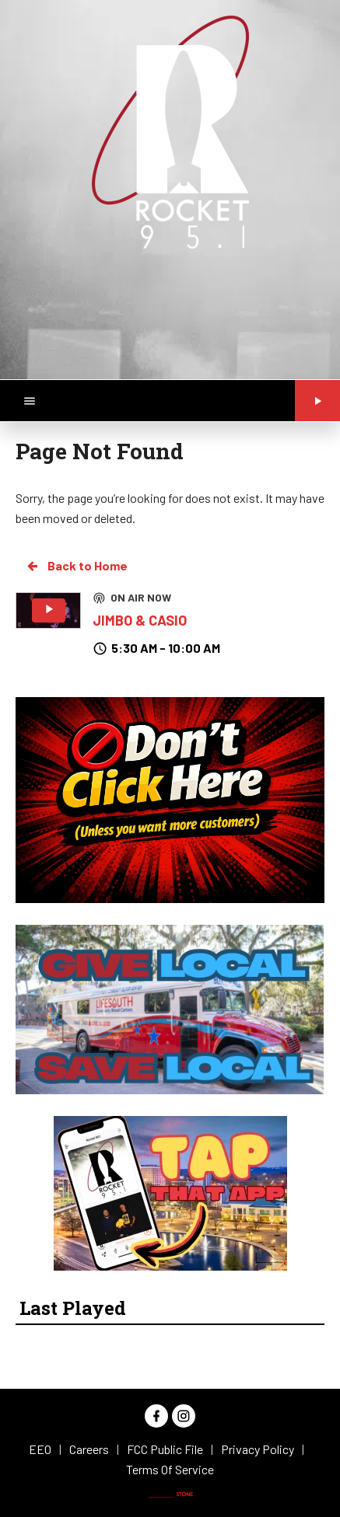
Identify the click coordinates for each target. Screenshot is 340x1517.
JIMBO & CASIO (140, 620)
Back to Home (76, 566)
